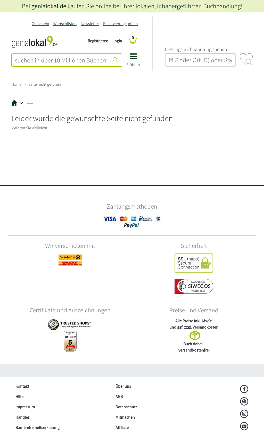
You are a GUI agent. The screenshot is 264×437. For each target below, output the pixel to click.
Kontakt (22, 386)
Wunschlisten (65, 23)
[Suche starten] (115, 60)
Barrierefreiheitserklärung (37, 427)
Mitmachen (125, 417)
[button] (133, 62)
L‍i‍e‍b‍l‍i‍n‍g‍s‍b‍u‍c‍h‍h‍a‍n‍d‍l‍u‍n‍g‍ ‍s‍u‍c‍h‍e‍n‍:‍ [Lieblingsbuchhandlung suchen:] (196, 49)
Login (117, 41)
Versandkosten (205, 327)
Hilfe (19, 396)
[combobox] (61, 60)
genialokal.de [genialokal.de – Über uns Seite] (48, 6)
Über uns (123, 386)
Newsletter (90, 23)
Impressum (25, 407)
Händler (22, 417)
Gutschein (40, 23)
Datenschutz (126, 407)
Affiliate (122, 427)
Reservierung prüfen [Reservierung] (120, 23)
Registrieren (98, 41)
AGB (119, 396)
